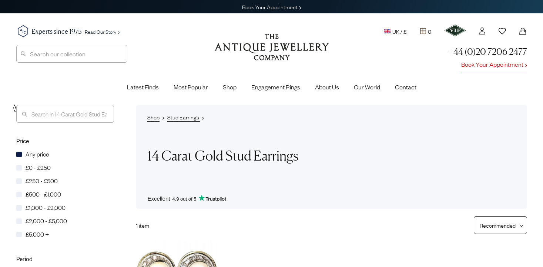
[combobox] (71, 54)
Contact (405, 87)
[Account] (482, 30)
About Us (327, 87)
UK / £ (395, 31)
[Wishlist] (502, 31)
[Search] (65, 114)
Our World (367, 87)
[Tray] (425, 31)
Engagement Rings (275, 87)
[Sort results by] (498, 225)
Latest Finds (143, 87)
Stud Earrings (183, 117)
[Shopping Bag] (522, 31)
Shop (230, 87)
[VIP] (455, 30)
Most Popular (191, 87)
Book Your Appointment (271, 7)
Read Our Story (102, 31)
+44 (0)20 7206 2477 (488, 51)
